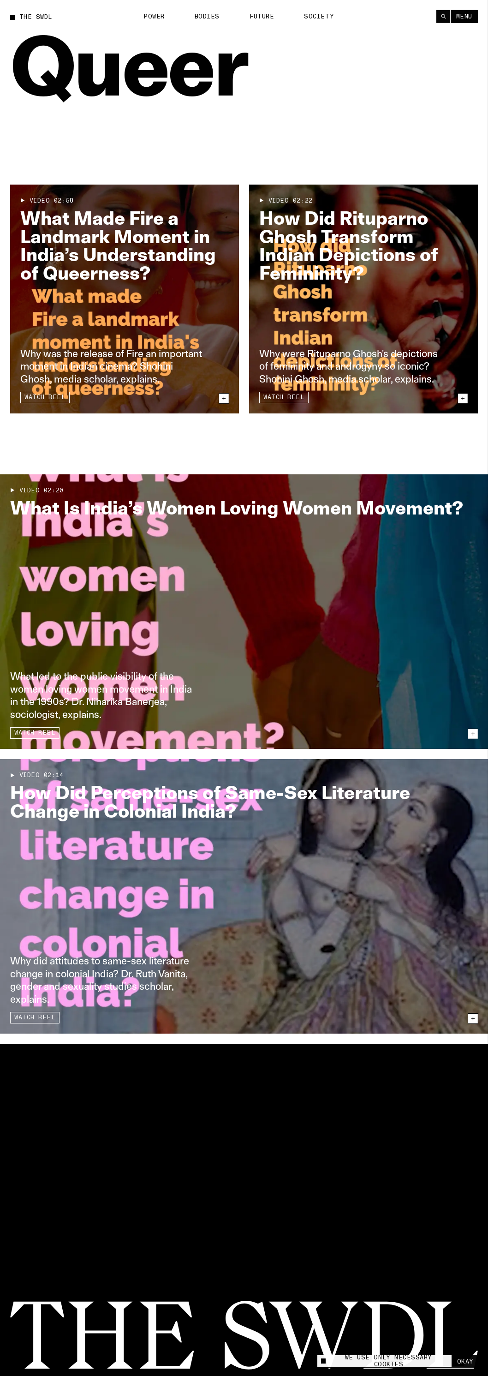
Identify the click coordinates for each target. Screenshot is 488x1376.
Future (262, 16)
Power (154, 16)
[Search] (443, 16)
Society (319, 16)
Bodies (207, 16)
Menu (464, 16)
